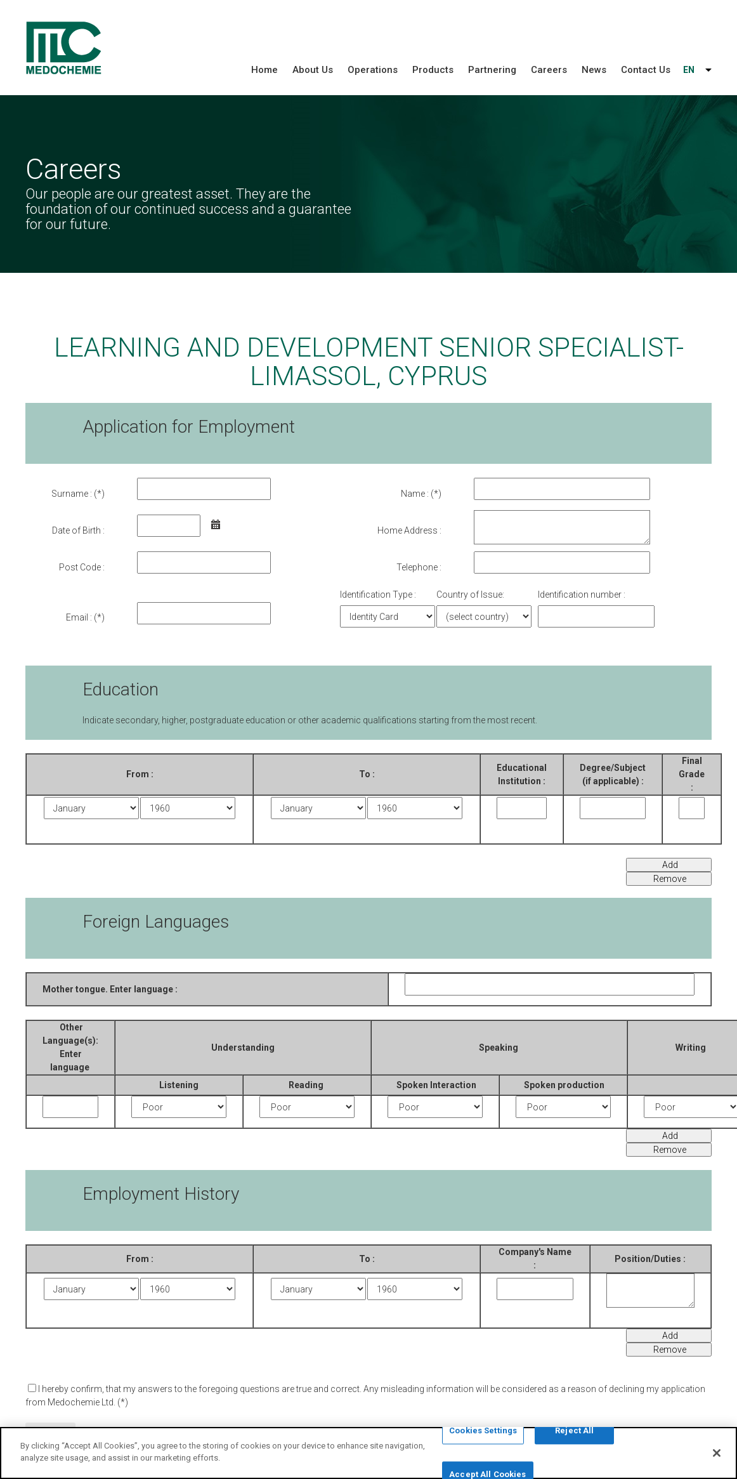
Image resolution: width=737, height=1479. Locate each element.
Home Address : (409, 530)
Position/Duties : (650, 1259)
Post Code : (82, 567)
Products (432, 70)
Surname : (71, 494)
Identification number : (581, 594)
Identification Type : (378, 594)
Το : (367, 774)
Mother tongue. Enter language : (110, 989)
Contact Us (645, 70)
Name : (415, 494)
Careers (549, 70)
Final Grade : (692, 774)
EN (689, 70)
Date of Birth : (78, 530)
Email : (79, 617)
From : (139, 774)
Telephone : (418, 567)
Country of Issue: (470, 594)
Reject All (574, 1431)
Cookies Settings (483, 1431)
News (594, 70)
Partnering (492, 70)
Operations (373, 70)
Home (264, 70)
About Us (312, 70)
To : (367, 1259)
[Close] (717, 1454)
